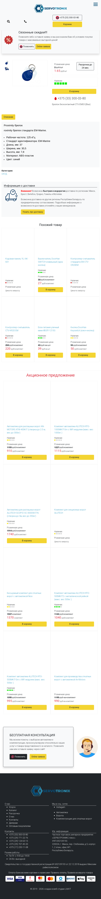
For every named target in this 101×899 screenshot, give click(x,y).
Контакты (13, 820)
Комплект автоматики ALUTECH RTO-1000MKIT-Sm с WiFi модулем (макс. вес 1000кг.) (73, 429)
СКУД (4, 174)
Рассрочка (14, 813)
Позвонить (27, 46)
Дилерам (13, 823)
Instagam (60, 807)
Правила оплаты (58, 872)
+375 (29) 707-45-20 (18, 844)
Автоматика (62, 812)
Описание (8, 117)
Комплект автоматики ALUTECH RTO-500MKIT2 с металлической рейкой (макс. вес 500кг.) (72, 596)
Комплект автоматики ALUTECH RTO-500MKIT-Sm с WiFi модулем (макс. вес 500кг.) (26, 679)
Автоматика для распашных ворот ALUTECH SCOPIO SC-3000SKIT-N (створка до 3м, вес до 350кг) (23, 512)
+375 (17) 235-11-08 (18, 847)
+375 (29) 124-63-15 (18, 841)
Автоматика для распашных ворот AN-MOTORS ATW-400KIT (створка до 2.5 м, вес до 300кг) (26, 429)
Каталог (13, 810)
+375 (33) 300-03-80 (67, 17)
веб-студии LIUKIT (62, 889)
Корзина (67, 24)
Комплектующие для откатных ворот (74, 818)
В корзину (74, 91)
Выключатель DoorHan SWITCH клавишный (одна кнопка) (50, 261)
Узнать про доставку (33, 212)
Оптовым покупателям (20, 826)
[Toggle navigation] (8, 21)
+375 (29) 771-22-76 (18, 838)
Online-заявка (43, 46)
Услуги (12, 807)
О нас (11, 816)
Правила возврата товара (80, 872)
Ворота (60, 815)
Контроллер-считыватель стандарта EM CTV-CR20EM (83, 261)
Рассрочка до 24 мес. (85, 66)
